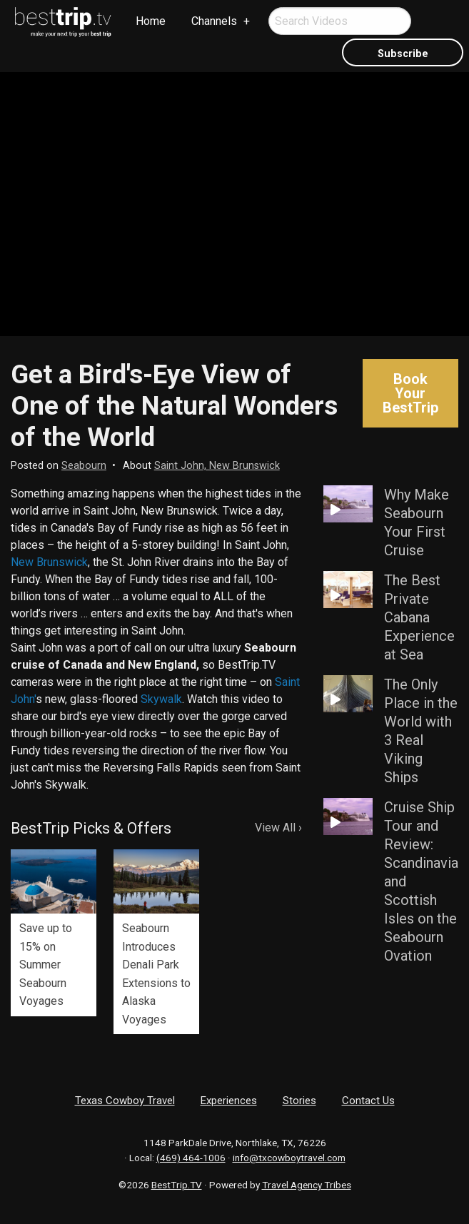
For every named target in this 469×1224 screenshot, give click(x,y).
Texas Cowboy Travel (125, 1100)
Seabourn (83, 466)
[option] (53, 932)
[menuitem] (63, 22)
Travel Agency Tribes (306, 1184)
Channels (214, 21)
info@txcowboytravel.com (289, 1157)
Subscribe (403, 54)
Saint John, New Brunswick (217, 466)
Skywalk (161, 699)
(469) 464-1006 (191, 1157)
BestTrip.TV (176, 1184)
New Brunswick (49, 562)
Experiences (229, 1100)
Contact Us (368, 1100)
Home (151, 21)
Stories (299, 1100)
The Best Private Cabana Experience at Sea (419, 617)
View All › (278, 827)
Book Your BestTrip (410, 393)
